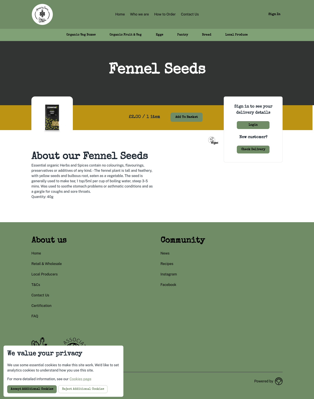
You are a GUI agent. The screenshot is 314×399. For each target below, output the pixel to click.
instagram (168, 274)
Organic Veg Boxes (81, 34)
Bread (206, 34)
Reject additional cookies (83, 389)
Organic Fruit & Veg (125, 34)
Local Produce (236, 34)
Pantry (182, 34)
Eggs (159, 34)
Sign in (274, 14)
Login (253, 125)
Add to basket (186, 117)
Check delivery (253, 149)
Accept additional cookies (32, 389)
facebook (168, 285)
